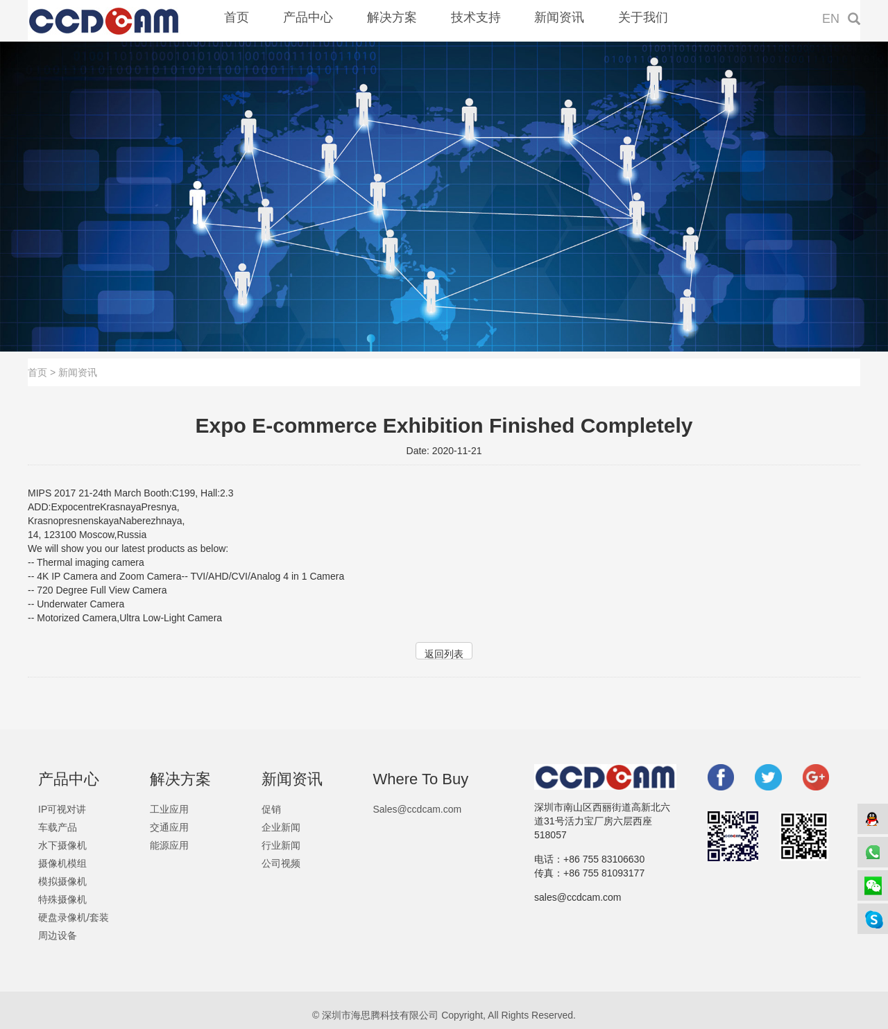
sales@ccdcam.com (577, 897)
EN (830, 19)
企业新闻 (281, 827)
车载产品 (57, 827)
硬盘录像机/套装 (73, 917)
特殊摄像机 (62, 899)
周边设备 (57, 935)
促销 (271, 809)
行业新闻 (281, 845)
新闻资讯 (77, 372)
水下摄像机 (62, 845)
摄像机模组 (62, 863)
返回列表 (444, 653)
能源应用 (169, 845)
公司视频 (281, 863)
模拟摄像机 (62, 881)
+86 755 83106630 (603, 859)
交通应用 (169, 827)
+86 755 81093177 (603, 873)
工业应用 (169, 809)
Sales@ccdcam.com (417, 809)
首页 (37, 372)
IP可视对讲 (62, 809)
